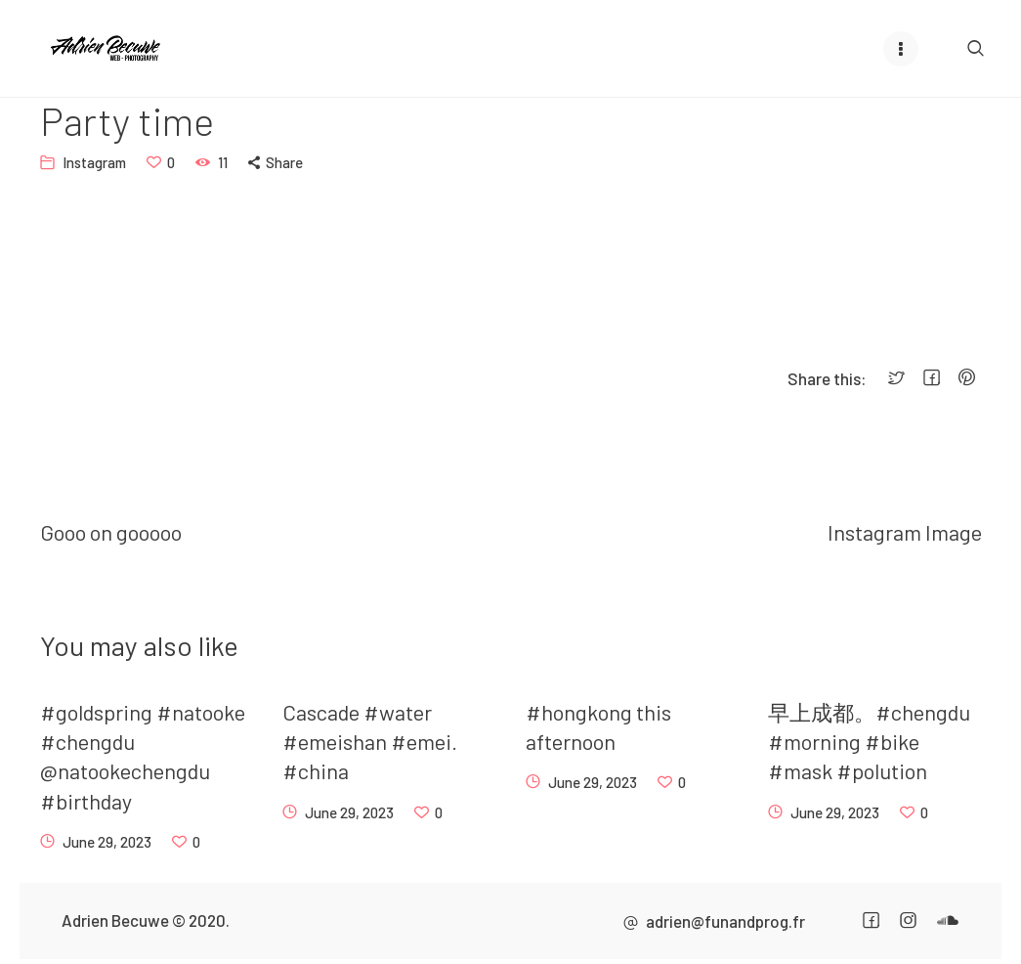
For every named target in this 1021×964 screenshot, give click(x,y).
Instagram (94, 162)
